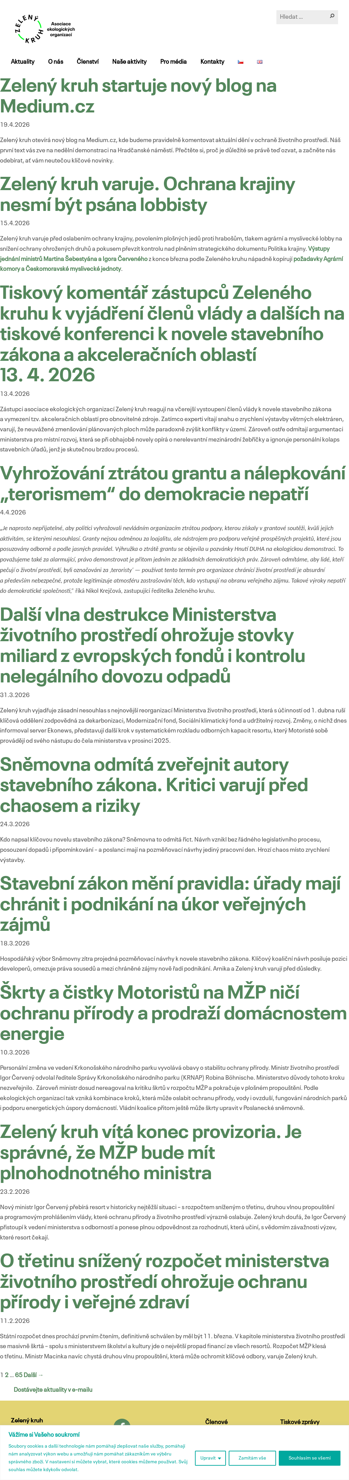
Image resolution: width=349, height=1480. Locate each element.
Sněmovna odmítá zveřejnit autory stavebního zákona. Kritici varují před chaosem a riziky (154, 786)
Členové (216, 1422)
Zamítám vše (252, 1458)
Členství (87, 62)
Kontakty (212, 62)
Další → (34, 1375)
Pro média (173, 62)
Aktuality (22, 62)
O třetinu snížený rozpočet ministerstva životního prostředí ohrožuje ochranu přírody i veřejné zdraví (164, 1283)
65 (18, 1375)
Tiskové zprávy (299, 1422)
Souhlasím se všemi (310, 1458)
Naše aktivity (129, 62)
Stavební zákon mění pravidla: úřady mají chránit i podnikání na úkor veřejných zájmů (170, 905)
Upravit (208, 1458)
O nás (55, 62)
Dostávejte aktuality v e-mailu (53, 1390)
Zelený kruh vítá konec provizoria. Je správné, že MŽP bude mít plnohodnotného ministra (151, 1154)
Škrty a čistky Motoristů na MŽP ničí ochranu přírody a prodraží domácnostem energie (173, 1014)
